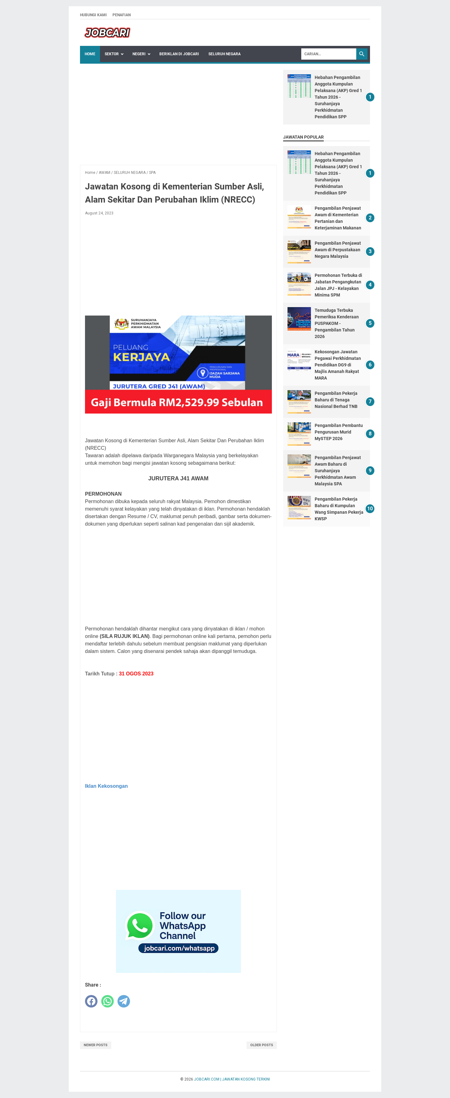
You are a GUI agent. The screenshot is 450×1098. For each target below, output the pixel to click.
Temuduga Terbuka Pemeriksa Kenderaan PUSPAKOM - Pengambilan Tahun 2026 (337, 323)
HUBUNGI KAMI (93, 15)
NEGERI (139, 54)
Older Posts (261, 1045)
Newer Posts (96, 1045)
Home (90, 54)
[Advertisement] (178, 113)
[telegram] (124, 1001)
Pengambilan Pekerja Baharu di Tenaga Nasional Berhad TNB (336, 400)
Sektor (112, 54)
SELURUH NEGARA (224, 54)
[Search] (328, 54)
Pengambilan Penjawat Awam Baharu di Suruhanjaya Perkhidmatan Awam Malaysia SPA (338, 470)
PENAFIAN (121, 15)
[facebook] (91, 1001)
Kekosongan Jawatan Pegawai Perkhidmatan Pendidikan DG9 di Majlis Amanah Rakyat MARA (338, 364)
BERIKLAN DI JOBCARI (179, 54)
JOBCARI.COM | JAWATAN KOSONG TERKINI (232, 1079)
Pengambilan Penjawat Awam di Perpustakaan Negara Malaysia (338, 250)
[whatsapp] (107, 1001)
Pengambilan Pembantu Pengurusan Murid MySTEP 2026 (339, 432)
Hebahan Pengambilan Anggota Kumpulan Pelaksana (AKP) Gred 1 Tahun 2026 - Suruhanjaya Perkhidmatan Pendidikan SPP (338, 97)
